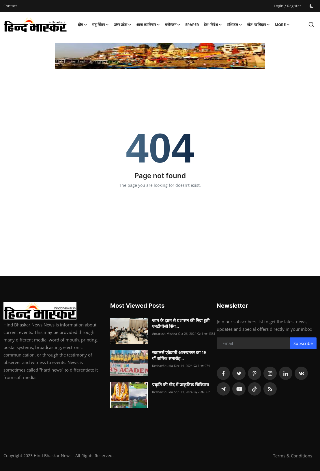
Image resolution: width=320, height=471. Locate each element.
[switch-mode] (312, 6)
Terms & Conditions (292, 456)
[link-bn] (160, 56)
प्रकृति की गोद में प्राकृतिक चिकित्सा (180, 384)
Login (278, 5)
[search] (311, 24)
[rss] (270, 389)
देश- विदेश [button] (213, 25)
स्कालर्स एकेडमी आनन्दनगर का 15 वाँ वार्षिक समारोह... (179, 355)
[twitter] (239, 373)
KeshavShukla (162, 365)
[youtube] (239, 389)
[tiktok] (254, 389)
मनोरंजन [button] (173, 25)
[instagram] (270, 373)
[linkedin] (285, 373)
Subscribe (303, 343)
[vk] (301, 373)
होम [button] (82, 25)
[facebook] (223, 373)
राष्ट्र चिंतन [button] (100, 25)
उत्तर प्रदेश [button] (123, 25)
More (282, 25)
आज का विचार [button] (148, 25)
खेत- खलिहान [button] (258, 25)
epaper (192, 24)
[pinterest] (254, 373)
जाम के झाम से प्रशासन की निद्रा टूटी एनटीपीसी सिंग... (180, 323)
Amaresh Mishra (164, 333)
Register (294, 5)
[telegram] (223, 389)
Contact (10, 5)
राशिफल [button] (234, 25)
